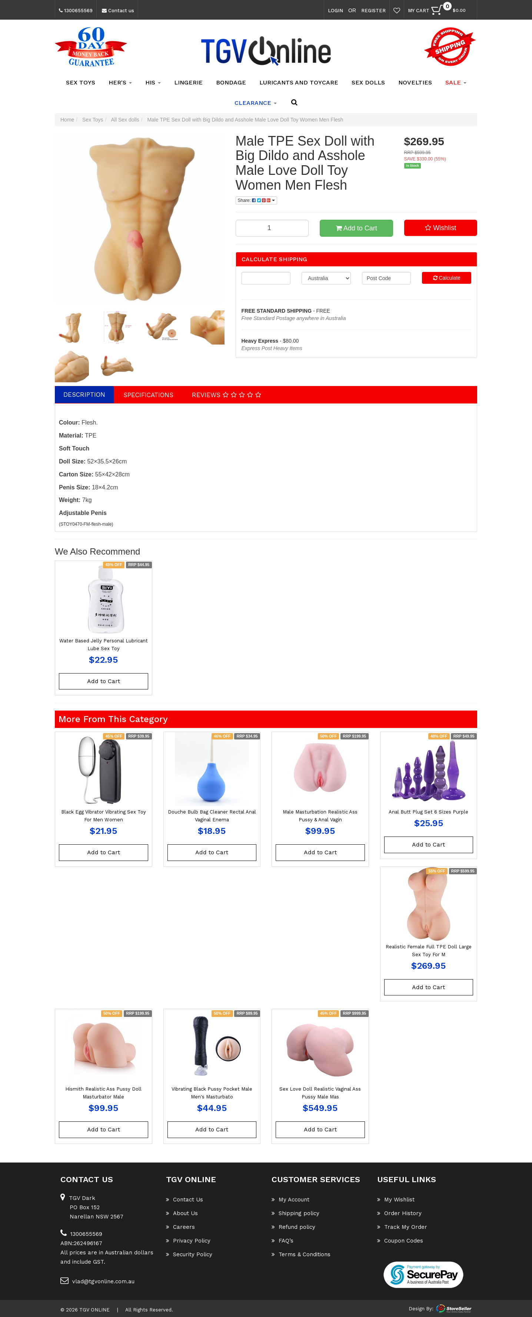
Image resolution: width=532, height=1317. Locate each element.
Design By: (421, 1308)
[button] (441, 228)
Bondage (231, 82)
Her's (120, 82)
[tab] (84, 394)
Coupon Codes (400, 1240)
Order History (399, 1213)
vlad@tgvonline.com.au (97, 1280)
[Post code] (386, 278)
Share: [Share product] (256, 200)
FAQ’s (282, 1240)
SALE (455, 82)
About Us (182, 1213)
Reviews (226, 395)
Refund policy (293, 1227)
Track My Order (402, 1227)
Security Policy (189, 1254)
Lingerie (188, 82)
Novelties (415, 82)
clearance (256, 102)
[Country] (326, 278)
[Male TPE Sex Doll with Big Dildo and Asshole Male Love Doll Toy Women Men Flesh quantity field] (272, 228)
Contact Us (184, 1199)
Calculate (446, 278)
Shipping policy (295, 1213)
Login (335, 10)
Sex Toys (80, 82)
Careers (180, 1227)
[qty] (266, 278)
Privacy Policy (188, 1240)
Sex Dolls (368, 82)
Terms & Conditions (301, 1254)
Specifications (148, 395)
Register (373, 10)
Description (84, 394)
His (153, 82)
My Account (290, 1199)
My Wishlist (396, 1199)
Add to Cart (356, 228)
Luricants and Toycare (298, 82)
